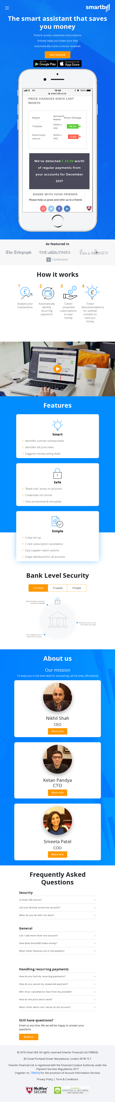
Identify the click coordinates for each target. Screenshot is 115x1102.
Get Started (57, 55)
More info (57, 731)
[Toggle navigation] (7, 8)
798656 (34, 1073)
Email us (29, 1037)
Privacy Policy (45, 1079)
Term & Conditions (67, 1079)
